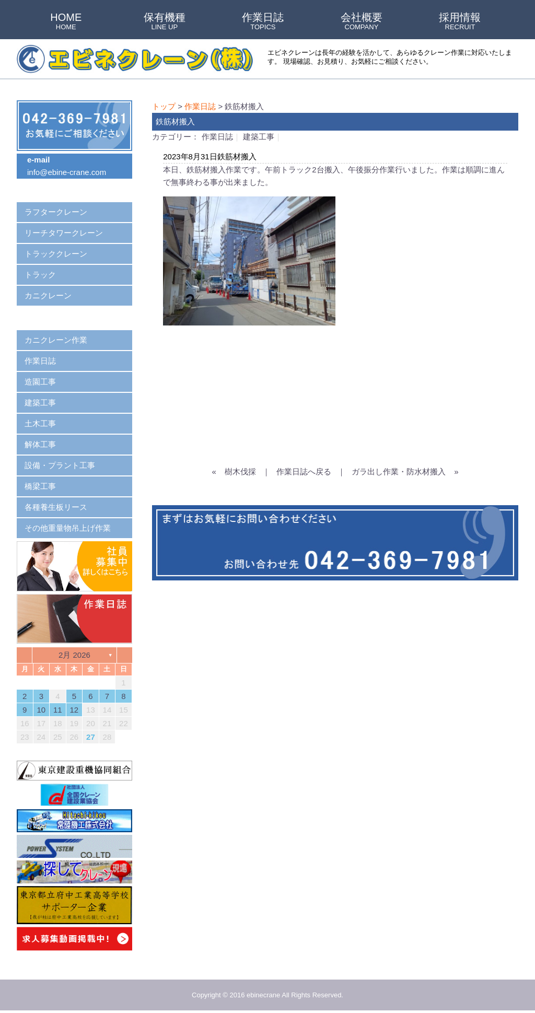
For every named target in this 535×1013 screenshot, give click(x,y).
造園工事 (40, 381)
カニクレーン (48, 295)
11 (57, 709)
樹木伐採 (240, 471)
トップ (164, 106)
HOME (66, 22)
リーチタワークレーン (64, 232)
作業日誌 (263, 22)
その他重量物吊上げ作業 (68, 527)
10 (41, 709)
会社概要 (361, 22)
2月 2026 (74, 654)
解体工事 (40, 444)
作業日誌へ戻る (303, 471)
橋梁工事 (40, 486)
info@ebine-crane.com (66, 172)
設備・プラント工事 (60, 465)
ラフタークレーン (56, 211)
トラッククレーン (56, 253)
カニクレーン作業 (56, 339)
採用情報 (460, 22)
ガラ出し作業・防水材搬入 (399, 471)
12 (74, 709)
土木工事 (40, 423)
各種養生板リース (56, 507)
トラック (40, 274)
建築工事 (258, 136)
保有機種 (164, 22)
